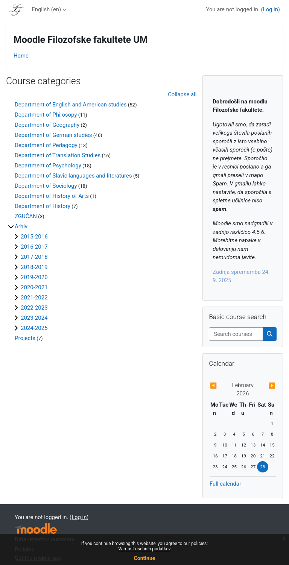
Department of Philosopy (46, 114)
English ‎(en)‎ (46, 9)
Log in (270, 9)
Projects (25, 338)
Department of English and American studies (70, 104)
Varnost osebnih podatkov (144, 548)
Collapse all (182, 94)
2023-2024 (34, 317)
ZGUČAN (26, 216)
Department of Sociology (46, 185)
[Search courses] (236, 334)
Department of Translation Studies (57, 155)
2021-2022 (34, 297)
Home (21, 55)
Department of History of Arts (52, 196)
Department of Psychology (48, 165)
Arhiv (21, 226)
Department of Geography (47, 125)
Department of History (42, 206)
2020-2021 (34, 287)
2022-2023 (34, 307)
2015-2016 (34, 236)
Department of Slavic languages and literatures (73, 175)
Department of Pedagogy (46, 145)
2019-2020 (34, 277)
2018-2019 (34, 267)
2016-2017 (34, 246)
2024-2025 (34, 328)
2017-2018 (34, 257)
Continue (144, 558)
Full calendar (225, 483)
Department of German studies (53, 135)
